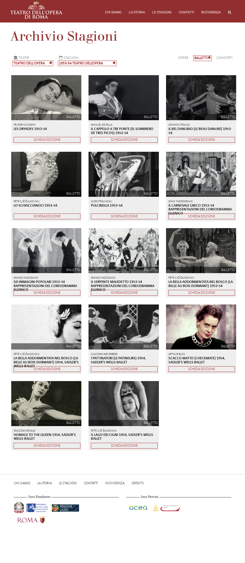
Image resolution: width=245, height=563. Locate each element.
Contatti (186, 12)
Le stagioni (162, 12)
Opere (183, 57)
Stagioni (68, 57)
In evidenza (211, 12)
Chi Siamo (113, 12)
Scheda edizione (47, 139)
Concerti (225, 57)
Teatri (20, 57)
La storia (137, 12)
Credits (138, 483)
